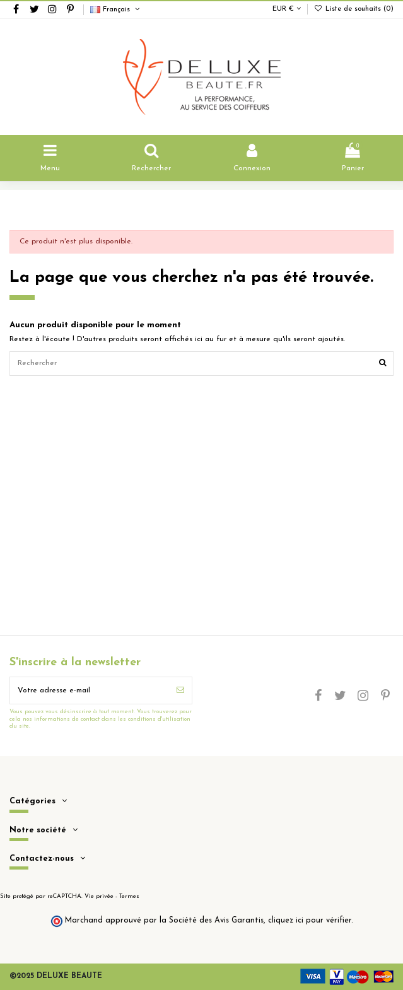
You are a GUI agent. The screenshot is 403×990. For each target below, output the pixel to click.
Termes (129, 896)
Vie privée (99, 896)
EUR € (286, 9)
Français (115, 9)
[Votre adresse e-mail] (89, 690)
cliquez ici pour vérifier (309, 920)
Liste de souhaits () (354, 9)
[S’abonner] (180, 690)
